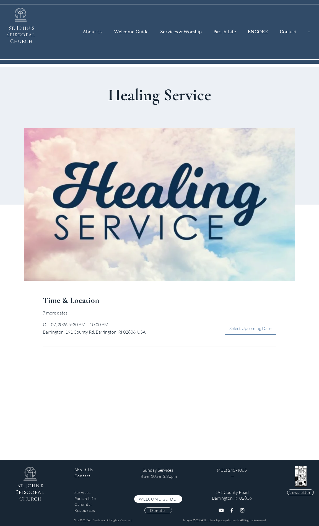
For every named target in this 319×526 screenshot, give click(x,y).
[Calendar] (88, 504)
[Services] (88, 492)
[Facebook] (232, 510)
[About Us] (88, 470)
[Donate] (158, 510)
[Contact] (88, 476)
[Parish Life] (88, 498)
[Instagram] (242, 510)
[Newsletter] (300, 492)
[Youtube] (221, 510)
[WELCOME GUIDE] (158, 499)
